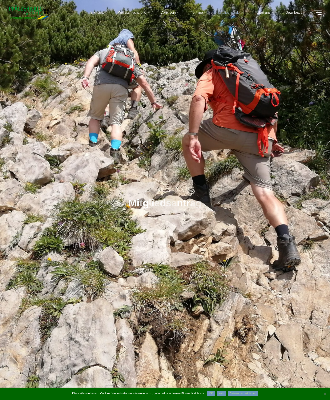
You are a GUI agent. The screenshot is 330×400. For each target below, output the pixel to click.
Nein (221, 393)
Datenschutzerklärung (243, 393)
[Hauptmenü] (318, 13)
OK (211, 393)
